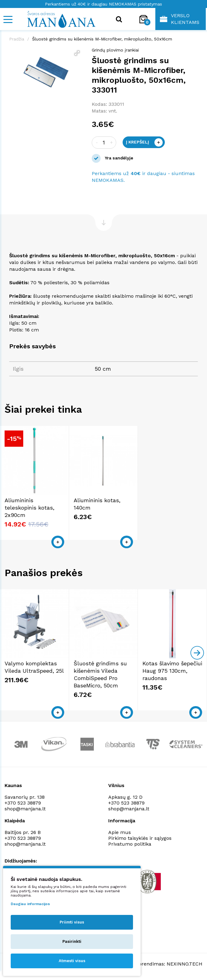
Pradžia (16, 38)
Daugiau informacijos (30, 904)
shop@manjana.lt (25, 809)
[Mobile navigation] (7, 19)
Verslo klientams (179, 19)
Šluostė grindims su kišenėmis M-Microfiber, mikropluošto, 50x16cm (102, 38)
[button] (77, 53)
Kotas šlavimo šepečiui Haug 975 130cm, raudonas (172, 670)
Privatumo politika (129, 844)
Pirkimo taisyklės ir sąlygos (140, 838)
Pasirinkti (71, 941)
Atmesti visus (72, 960)
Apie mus (119, 832)
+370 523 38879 (23, 803)
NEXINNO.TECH (184, 964)
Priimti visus (72, 922)
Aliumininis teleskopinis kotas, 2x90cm (29, 507)
